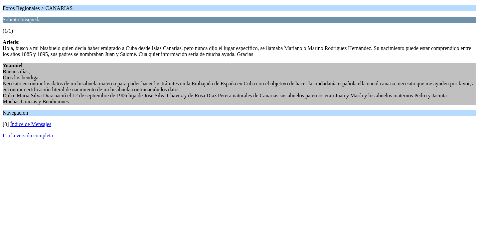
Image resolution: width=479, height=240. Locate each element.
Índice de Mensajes (31, 124)
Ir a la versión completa (28, 135)
